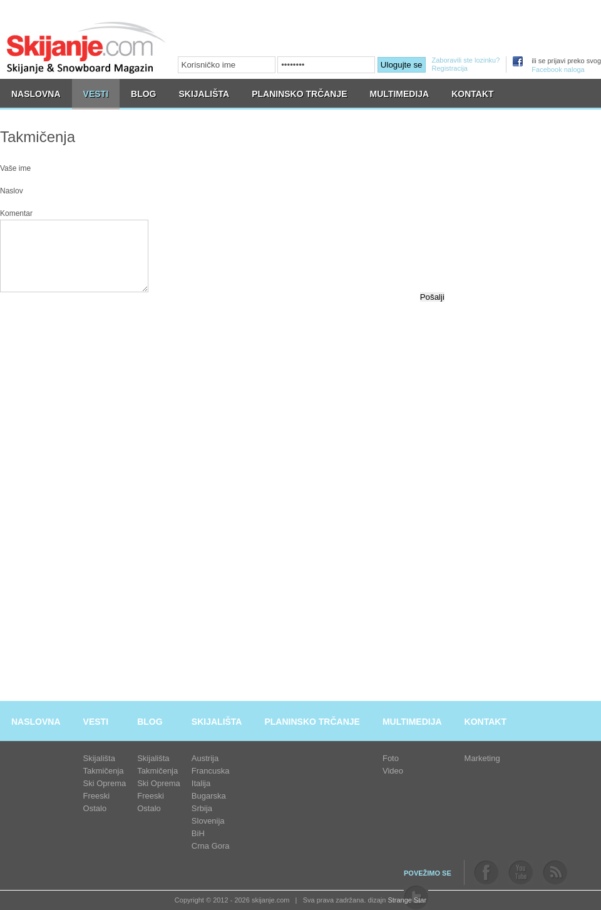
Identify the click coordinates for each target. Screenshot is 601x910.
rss (555, 872)
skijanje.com (86, 47)
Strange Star (407, 900)
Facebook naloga (558, 69)
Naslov (11, 191)
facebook (486, 872)
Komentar (16, 213)
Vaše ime (15, 168)
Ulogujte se (402, 64)
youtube (520, 872)
